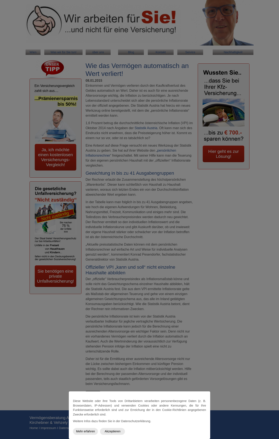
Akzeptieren (112, 431)
